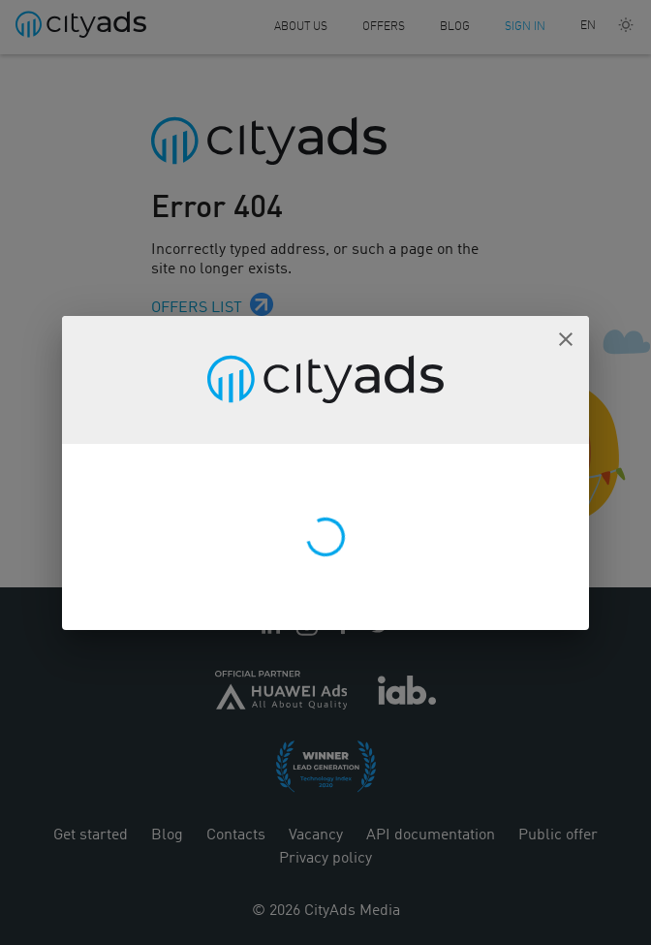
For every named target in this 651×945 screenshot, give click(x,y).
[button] (565, 339)
